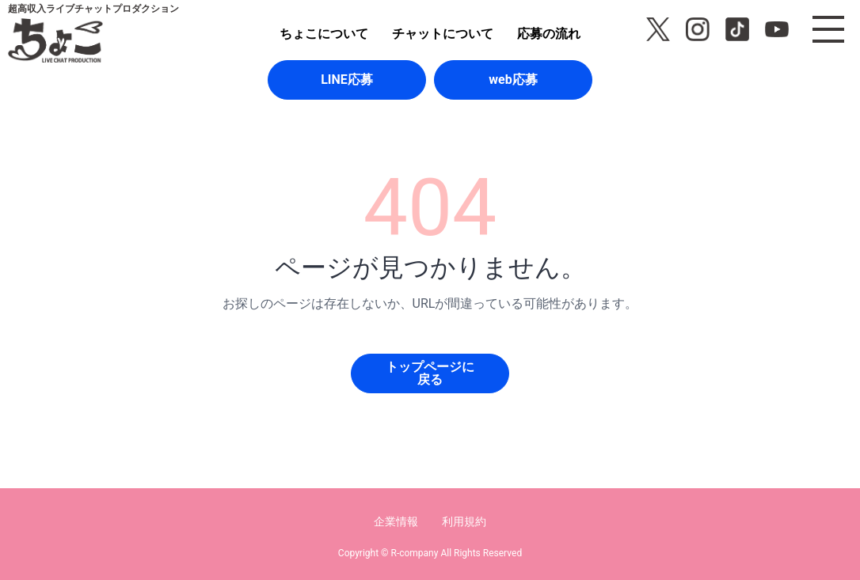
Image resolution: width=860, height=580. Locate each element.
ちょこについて (324, 33)
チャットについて (442, 33)
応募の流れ (548, 33)
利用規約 (464, 521)
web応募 (513, 79)
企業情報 (396, 521)
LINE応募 (347, 79)
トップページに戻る (430, 373)
